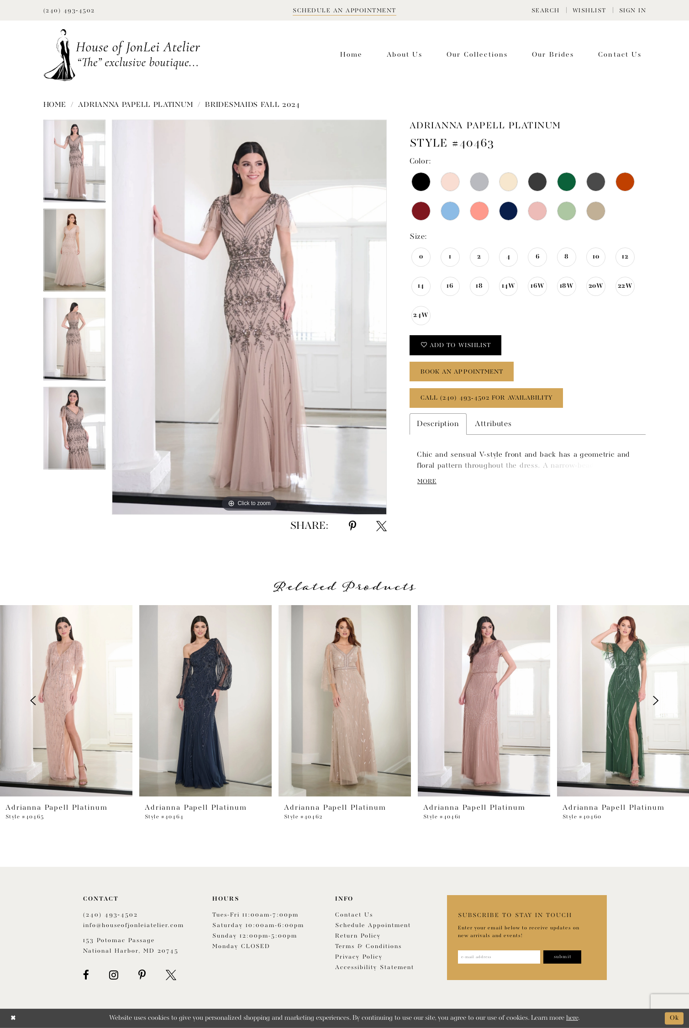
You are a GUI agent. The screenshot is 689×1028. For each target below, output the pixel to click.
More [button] (428, 485)
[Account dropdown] (633, 10)
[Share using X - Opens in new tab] (381, 526)
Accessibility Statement (374, 967)
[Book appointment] (344, 10)
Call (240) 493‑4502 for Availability (490, 401)
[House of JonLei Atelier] (121, 55)
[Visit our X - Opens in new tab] (171, 975)
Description (438, 427)
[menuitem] (545, 10)
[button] (545, 10)
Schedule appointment (373, 925)
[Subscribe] (566, 957)
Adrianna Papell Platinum (135, 105)
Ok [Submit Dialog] (674, 1018)
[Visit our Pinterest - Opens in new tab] (142, 975)
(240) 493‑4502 (110, 915)
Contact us (354, 915)
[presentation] (66, 700)
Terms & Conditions (368, 946)
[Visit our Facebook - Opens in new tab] (86, 975)
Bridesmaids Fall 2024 (252, 105)
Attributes (493, 427)
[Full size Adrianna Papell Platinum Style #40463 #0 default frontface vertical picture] (249, 317)
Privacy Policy (359, 957)
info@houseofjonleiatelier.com (133, 925)
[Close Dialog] (13, 1018)
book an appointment (466, 373)
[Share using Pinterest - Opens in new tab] (352, 526)
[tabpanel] (74, 164)
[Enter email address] (500, 957)
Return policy (358, 936)
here (572, 1018)
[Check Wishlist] (589, 10)
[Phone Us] (69, 10)
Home (54, 105)
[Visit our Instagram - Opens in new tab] (113, 975)
